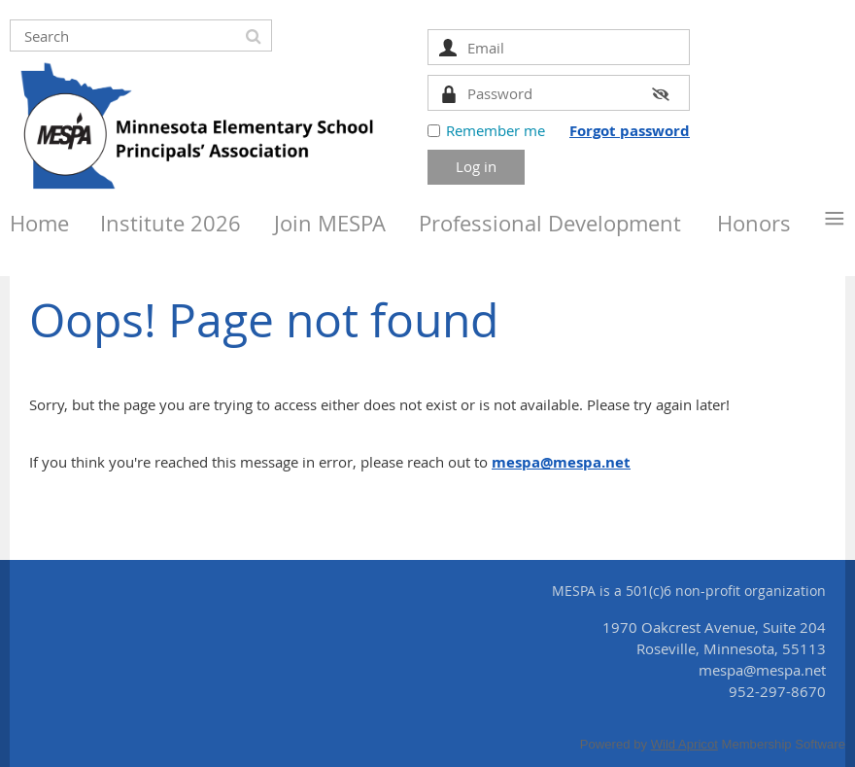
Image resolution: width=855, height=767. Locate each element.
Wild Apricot (684, 744)
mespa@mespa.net (561, 462)
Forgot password (629, 131)
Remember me (495, 130)
